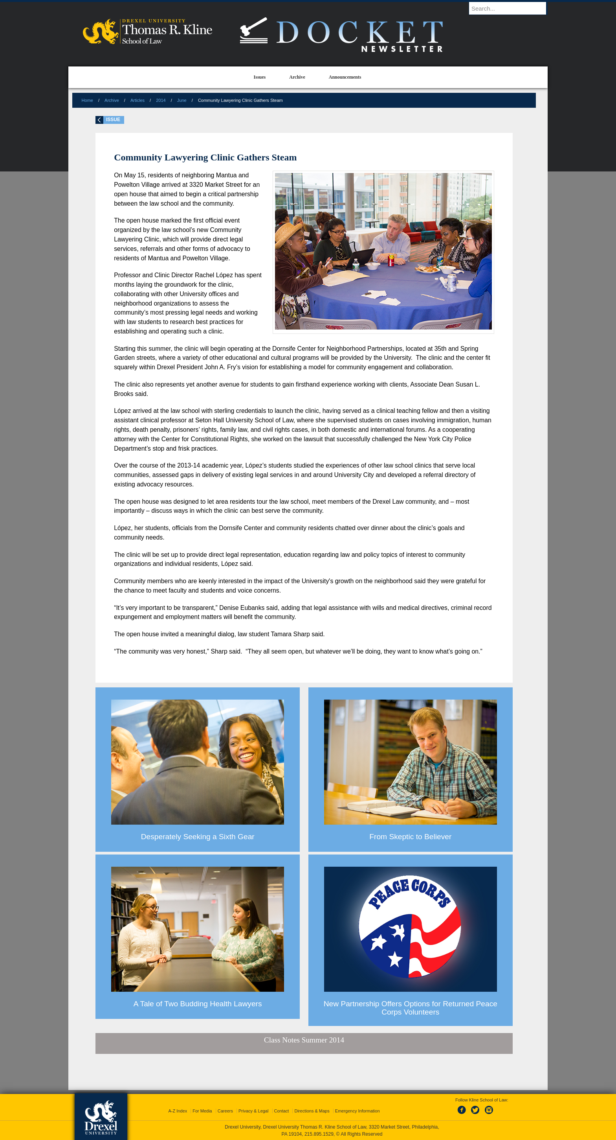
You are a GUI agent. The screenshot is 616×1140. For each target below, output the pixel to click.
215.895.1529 (319, 1134)
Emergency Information (357, 1111)
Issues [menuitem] (260, 77)
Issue (113, 119)
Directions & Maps (311, 1111)
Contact (281, 1111)
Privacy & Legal (253, 1111)
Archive (111, 100)
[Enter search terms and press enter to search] (512, 8)
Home (87, 100)
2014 (160, 100)
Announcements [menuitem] (345, 77)
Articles (137, 100)
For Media (202, 1111)
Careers (225, 1111)
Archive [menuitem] (297, 77)
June (182, 100)
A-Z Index (177, 1111)
